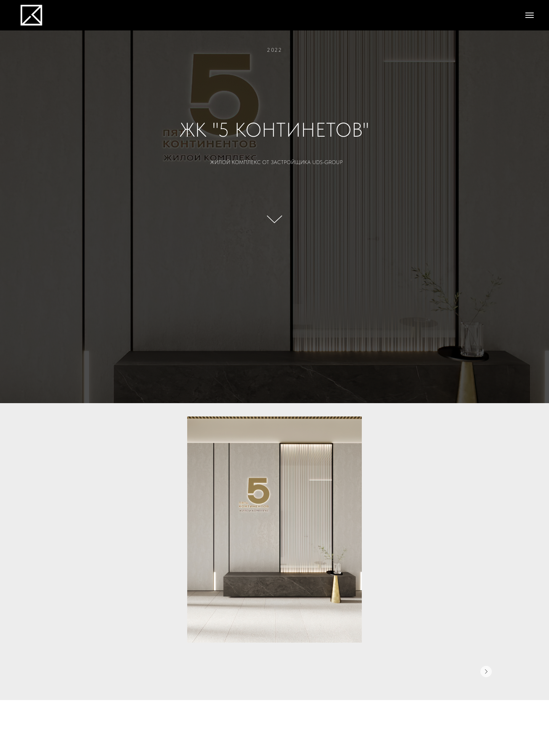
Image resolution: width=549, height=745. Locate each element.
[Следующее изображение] (486, 671)
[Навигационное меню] (529, 15)
